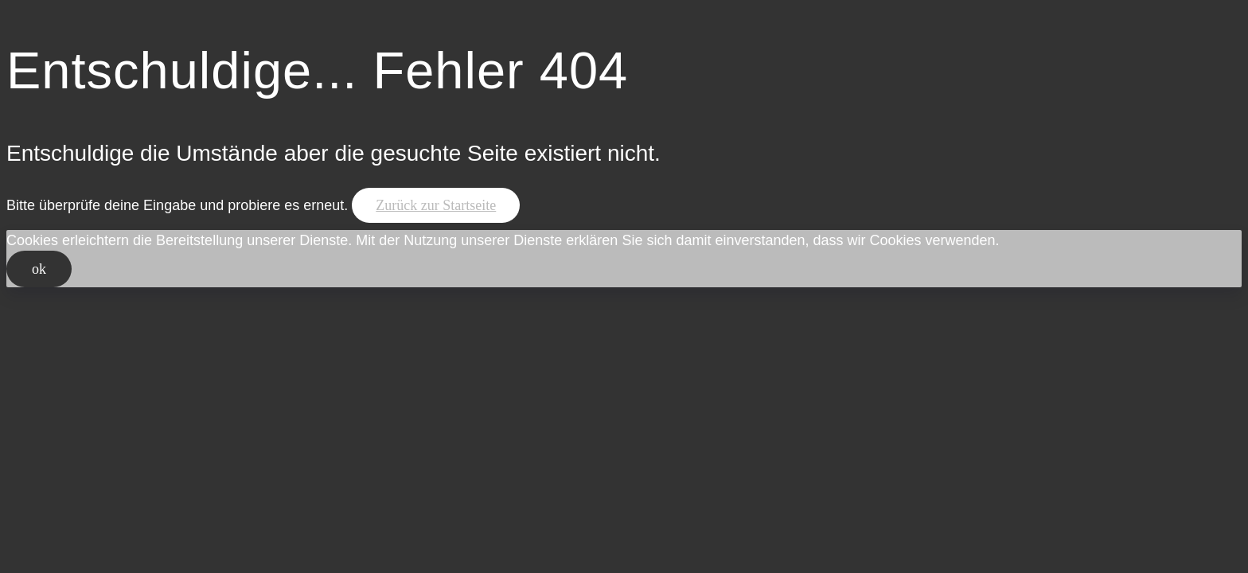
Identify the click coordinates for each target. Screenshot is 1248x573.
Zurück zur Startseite (436, 205)
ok (39, 269)
